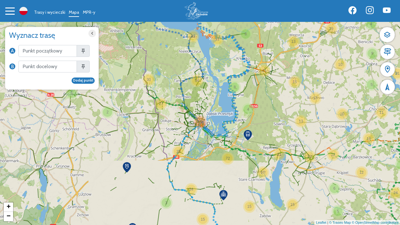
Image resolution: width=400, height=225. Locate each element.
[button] (107, 112)
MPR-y (89, 12)
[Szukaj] (47, 51)
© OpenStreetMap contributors (375, 222)
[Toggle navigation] (10, 11)
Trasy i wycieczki (49, 12)
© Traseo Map (340, 222)
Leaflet (321, 222)
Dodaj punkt (83, 80)
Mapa (74, 12)
